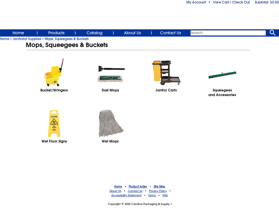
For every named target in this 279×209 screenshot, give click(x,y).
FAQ (165, 195)
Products (56, 32)
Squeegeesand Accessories (222, 92)
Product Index (138, 186)
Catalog (94, 32)
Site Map (159, 186)
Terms (152, 195)
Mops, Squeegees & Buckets (67, 39)
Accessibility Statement (126, 195)
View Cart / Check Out (231, 2)
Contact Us (170, 32)
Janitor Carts (166, 90)
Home (18, 32)
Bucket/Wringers (54, 90)
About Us (132, 32)
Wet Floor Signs (54, 141)
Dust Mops (110, 90)
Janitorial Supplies (27, 39)
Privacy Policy (158, 191)
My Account (196, 2)
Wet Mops (110, 141)
